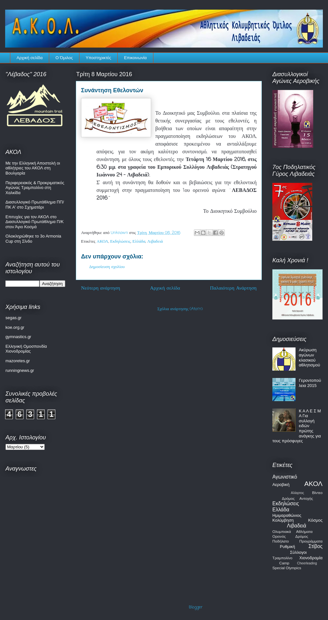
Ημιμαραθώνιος (286, 515)
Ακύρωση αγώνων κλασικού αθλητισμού (309, 357)
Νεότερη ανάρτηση (100, 288)
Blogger (196, 607)
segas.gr (13, 317)
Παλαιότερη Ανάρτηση (233, 288)
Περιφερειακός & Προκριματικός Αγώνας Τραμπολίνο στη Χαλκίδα (34, 187)
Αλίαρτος (297, 493)
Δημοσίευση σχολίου (107, 267)
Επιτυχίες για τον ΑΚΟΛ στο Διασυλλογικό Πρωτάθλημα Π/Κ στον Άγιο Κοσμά (34, 221)
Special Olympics (286, 568)
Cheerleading (307, 563)
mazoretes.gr (17, 360)
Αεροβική (280, 484)
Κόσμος (315, 520)
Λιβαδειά (155, 241)
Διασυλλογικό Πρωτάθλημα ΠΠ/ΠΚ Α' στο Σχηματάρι (34, 205)
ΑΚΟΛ (102, 241)
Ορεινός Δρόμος (290, 536)
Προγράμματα (311, 541)
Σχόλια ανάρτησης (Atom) (180, 309)
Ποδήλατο (280, 541)
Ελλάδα (138, 241)
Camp (284, 563)
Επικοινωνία (135, 57)
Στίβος (315, 546)
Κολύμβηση (283, 520)
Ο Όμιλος (64, 57)
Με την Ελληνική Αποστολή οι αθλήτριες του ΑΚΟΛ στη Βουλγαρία (32, 168)
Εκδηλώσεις (120, 241)
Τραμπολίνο (282, 558)
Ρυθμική (287, 546)
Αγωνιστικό (284, 477)
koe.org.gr (14, 327)
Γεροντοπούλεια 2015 (310, 383)
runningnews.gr (19, 370)
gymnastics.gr (18, 336)
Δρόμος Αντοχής (297, 498)
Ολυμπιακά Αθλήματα (292, 531)
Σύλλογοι (298, 552)
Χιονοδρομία (311, 557)
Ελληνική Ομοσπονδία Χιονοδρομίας (26, 349)
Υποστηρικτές (98, 57)
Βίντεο (317, 492)
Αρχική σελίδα (30, 57)
